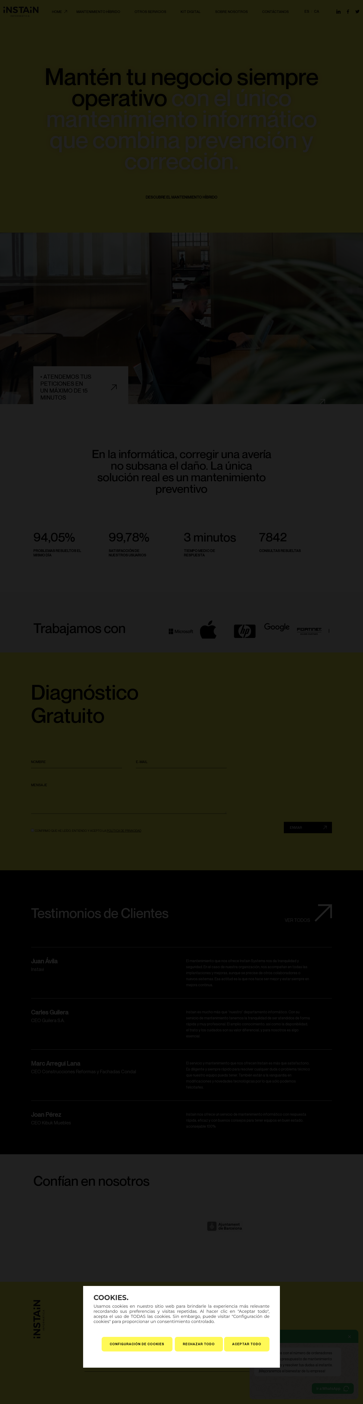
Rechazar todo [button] (199, 1344)
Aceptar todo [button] (246, 1344)
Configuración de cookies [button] (137, 1344)
